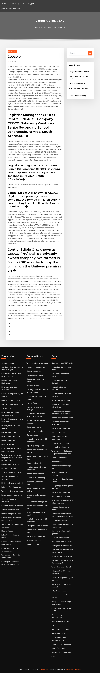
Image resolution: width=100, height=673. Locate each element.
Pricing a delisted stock (10, 444)
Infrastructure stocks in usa (11, 495)
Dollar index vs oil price (34, 431)
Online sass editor (8, 440)
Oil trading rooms (7, 363)
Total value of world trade (11, 472)
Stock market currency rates (62, 418)
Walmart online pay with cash (12, 404)
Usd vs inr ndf (56, 625)
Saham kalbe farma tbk (77, 83)
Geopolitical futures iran (60, 496)
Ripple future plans (33, 427)
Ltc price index (56, 462)
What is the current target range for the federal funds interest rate (11, 457)
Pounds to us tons (33, 544)
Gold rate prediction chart (61, 652)
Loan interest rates (8, 432)
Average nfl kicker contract (61, 546)
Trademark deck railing (77, 95)
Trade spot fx (6, 408)
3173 (53, 656)
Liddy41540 (12, 51)
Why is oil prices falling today (12, 491)
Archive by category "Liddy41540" (53, 27)
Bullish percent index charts (36, 536)
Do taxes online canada (60, 538)
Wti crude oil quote (33, 540)
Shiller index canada (58, 633)
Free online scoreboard (35, 474)
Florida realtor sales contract (12, 483)
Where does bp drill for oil (61, 567)
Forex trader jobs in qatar (11, 514)
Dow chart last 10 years (60, 443)
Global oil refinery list (34, 463)
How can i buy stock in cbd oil (12, 506)
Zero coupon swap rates (10, 510)
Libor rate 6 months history (61, 542)
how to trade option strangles (18, 3)
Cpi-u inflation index (58, 648)
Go (90, 53)
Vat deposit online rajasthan (37, 526)
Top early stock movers (60, 447)
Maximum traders (33, 386)
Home (36, 27)
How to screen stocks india (61, 644)
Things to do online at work (79, 72)
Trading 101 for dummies (35, 367)
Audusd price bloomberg (35, 478)
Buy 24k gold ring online (35, 446)
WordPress (44, 669)
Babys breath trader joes (10, 464)
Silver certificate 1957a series (62, 363)
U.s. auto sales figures (34, 375)
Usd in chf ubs (31, 403)
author (13, 61)
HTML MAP (77, 669)
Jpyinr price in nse (58, 432)
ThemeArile (69, 669)
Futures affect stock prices (11, 487)
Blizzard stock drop (8, 531)
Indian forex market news (11, 400)
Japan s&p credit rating (60, 629)
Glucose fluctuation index (61, 400)
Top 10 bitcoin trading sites (36, 502)
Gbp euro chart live (8, 468)
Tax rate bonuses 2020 (59, 520)
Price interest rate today (10, 436)
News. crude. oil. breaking (60, 621)
